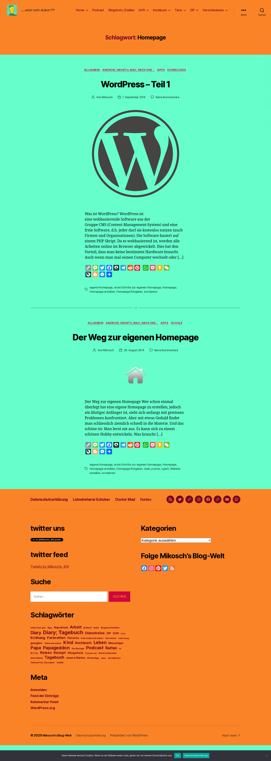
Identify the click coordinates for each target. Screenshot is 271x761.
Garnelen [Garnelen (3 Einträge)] (110, 653)
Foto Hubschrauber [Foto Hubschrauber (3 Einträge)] (92, 653)
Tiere (178, 13)
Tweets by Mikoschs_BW (51, 582)
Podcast (98, 13)
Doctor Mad (139, 510)
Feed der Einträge (46, 711)
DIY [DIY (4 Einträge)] (109, 649)
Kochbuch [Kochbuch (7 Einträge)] (83, 658)
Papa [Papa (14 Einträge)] (35, 663)
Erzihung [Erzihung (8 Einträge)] (37, 653)
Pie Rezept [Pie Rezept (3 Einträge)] (78, 664)
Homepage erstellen (103, 297)
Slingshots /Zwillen (121, 13)
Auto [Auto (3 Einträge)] (96, 643)
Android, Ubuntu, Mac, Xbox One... (128, 75)
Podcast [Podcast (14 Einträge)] (94, 663)
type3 (167, 475)
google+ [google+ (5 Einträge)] (36, 659)
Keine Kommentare (168, 103)
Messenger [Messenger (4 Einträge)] (116, 659)
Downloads (179, 75)
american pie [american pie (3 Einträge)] (38, 643)
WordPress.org (43, 723)
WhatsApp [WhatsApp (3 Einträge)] (93, 673)
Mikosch (106, 103)
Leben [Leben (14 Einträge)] (100, 658)
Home (80, 13)
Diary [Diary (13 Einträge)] (35, 648)
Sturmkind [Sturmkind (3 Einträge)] (36, 673)
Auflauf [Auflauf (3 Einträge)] (87, 643)
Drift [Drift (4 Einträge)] (116, 649)
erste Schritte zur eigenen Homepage (139, 293)
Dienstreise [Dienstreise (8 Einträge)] (95, 648)
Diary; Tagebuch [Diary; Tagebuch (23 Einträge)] (63, 648)
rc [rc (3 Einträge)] (120, 664)
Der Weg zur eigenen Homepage (135, 342)
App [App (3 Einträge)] (49, 643)
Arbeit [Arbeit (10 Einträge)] (75, 642)
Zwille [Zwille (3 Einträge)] (60, 678)
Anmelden (39, 705)
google (179, 329)
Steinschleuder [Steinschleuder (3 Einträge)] (107, 668)
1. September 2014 (133, 103)
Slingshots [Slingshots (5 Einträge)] (75, 668)
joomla (158, 475)
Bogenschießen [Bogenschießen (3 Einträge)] (110, 643)
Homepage (172, 293)
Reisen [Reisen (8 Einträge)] (46, 668)
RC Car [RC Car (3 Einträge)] (34, 668)
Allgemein (90, 75)
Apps (162, 75)
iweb (149, 475)
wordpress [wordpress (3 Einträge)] (114, 673)
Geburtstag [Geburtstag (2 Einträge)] (123, 654)
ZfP (192, 13)
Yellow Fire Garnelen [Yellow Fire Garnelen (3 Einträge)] (42, 678)
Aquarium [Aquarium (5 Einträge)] (61, 643)
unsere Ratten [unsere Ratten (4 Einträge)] (75, 673)
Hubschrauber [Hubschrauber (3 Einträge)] (52, 659)
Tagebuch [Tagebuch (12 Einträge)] (54, 673)
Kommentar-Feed (45, 717)
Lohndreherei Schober (101, 510)
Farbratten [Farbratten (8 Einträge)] (56, 653)
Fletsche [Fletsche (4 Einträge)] (73, 653)
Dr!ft (142, 13)
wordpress (153, 297)
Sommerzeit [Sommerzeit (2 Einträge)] (90, 669)
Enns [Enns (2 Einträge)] (123, 649)
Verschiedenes (213, 13)
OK (177, 755)
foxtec (163, 510)
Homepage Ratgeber (130, 297)
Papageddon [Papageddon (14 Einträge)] (56, 663)
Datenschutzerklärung (52, 510)
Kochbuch (160, 13)
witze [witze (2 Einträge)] (103, 674)
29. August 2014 (133, 356)
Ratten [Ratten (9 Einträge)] (111, 663)
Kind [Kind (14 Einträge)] (68, 658)
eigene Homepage (102, 293)
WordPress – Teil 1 (135, 89)
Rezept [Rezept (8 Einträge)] (60, 668)
